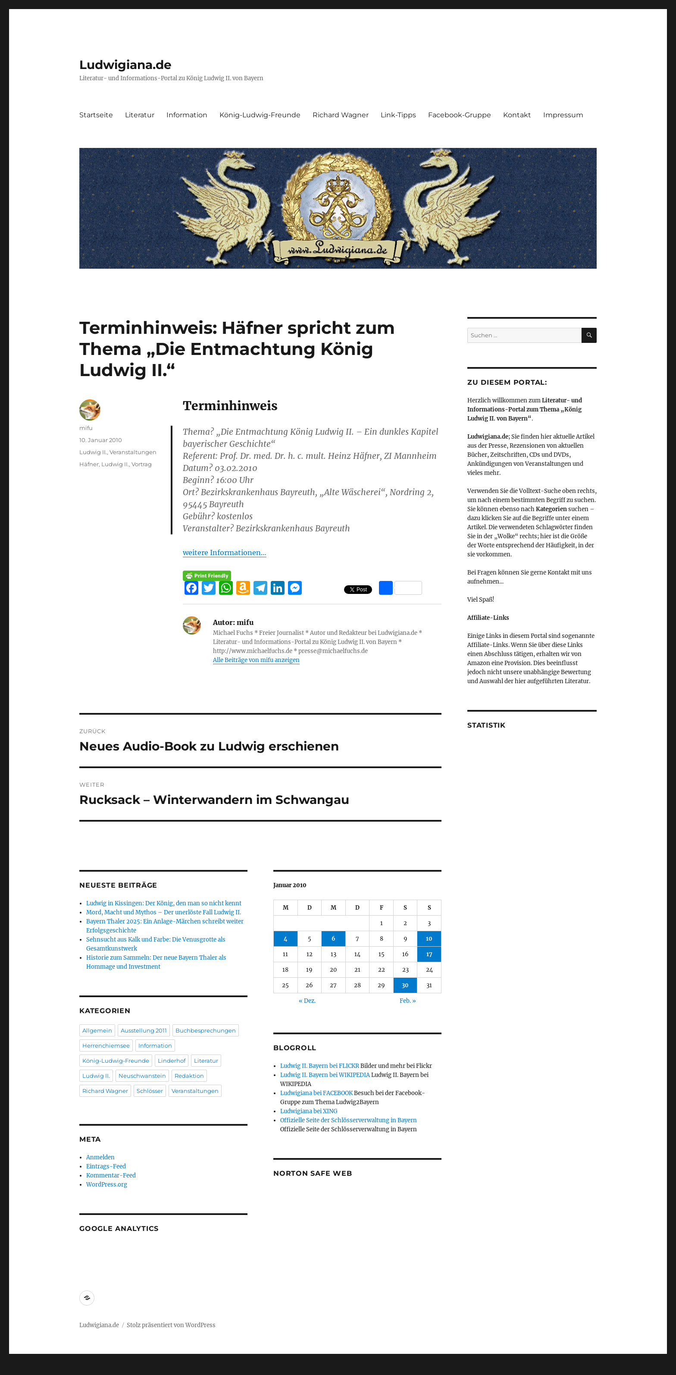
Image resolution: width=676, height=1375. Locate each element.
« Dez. (307, 1001)
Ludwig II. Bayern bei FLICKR (319, 1066)
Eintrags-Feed (106, 1166)
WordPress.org (106, 1184)
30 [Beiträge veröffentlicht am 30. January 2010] (405, 985)
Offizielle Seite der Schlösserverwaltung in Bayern (348, 1120)
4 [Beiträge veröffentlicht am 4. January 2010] (286, 938)
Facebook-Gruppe (459, 115)
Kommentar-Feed (111, 1175)
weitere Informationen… (224, 552)
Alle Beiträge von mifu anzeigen (256, 660)
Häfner (89, 464)
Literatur (139, 115)
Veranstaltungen (133, 452)
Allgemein (97, 1030)
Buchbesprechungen (205, 1030)
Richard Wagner (341, 115)
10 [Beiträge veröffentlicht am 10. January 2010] (429, 938)
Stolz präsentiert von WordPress (171, 1325)
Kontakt (517, 115)
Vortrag (141, 464)
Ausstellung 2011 (144, 1030)
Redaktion (189, 1075)
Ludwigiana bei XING (309, 1111)
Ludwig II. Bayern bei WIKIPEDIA (325, 1075)
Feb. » (408, 1001)
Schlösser (150, 1090)
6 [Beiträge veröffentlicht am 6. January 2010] (333, 938)
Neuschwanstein (142, 1075)
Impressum (563, 115)
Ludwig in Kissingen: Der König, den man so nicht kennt (163, 903)
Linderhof (171, 1060)
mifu (86, 427)
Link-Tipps (398, 115)
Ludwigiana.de (125, 64)
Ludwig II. (93, 452)
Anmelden (100, 1157)
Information (186, 115)
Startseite (96, 115)
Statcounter (20, 1369)
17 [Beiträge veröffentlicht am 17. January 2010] (429, 954)
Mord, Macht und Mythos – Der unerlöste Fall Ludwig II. (163, 912)
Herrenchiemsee (106, 1045)
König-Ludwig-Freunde (259, 115)
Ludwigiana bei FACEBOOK (316, 1093)
